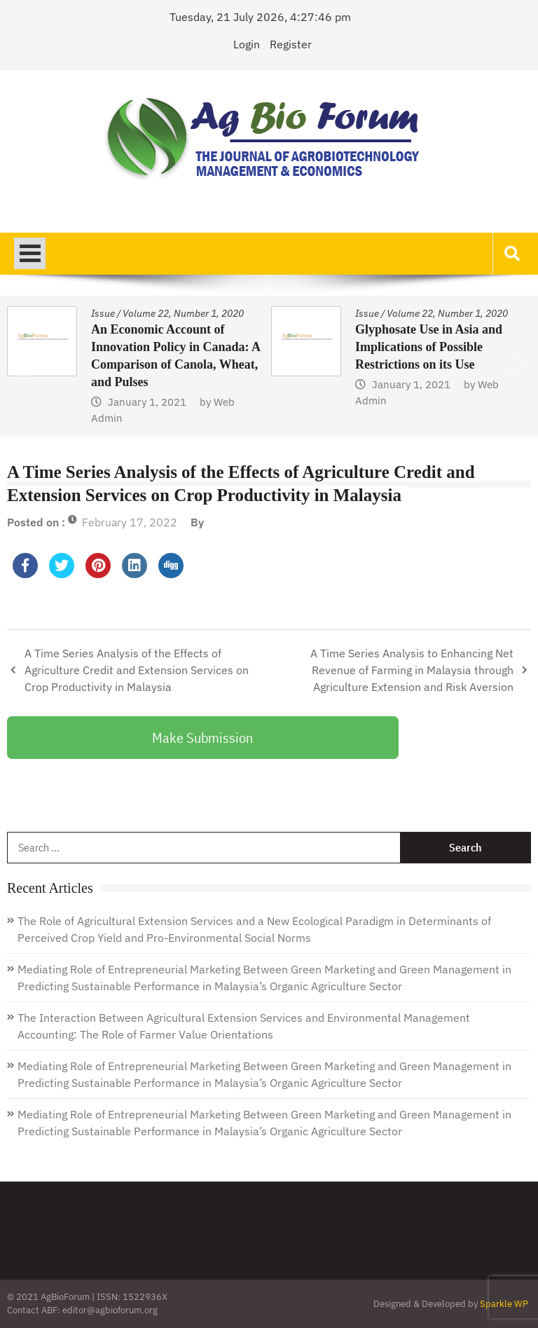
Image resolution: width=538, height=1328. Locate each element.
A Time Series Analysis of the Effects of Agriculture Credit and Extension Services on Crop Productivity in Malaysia (137, 670)
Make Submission (202, 737)
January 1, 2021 (147, 402)
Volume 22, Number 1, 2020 (183, 313)
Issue (103, 313)
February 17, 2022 (129, 522)
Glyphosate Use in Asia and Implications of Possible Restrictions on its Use (428, 346)
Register (291, 44)
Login (246, 44)
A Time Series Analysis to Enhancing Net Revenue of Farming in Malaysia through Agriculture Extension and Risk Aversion (411, 670)
